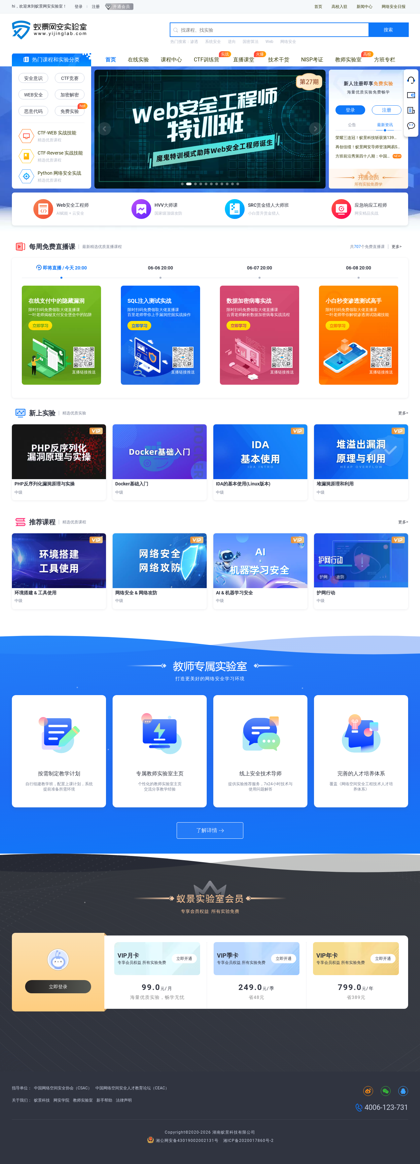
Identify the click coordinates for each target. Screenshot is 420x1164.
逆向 (232, 41)
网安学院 (61, 1100)
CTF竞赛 (70, 78)
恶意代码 (33, 111)
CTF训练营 (206, 59)
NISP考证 (312, 59)
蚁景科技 (42, 1100)
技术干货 (278, 59)
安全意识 (33, 78)
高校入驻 (339, 6)
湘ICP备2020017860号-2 (248, 1140)
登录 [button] (350, 110)
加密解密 (69, 94)
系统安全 (213, 41)
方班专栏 (384, 59)
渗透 (194, 41)
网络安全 (288, 41)
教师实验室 (348, 59)
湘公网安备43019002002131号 (183, 1140)
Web (269, 41)
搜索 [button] (388, 29)
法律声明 (124, 1100)
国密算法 (251, 41)
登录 (79, 6)
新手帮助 (104, 1100)
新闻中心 (364, 6)
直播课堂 (243, 59)
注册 (96, 6)
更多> (397, 246)
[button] (104, 128)
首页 (318, 6)
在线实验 (138, 59)
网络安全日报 (393, 6)
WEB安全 (33, 94)
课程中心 (171, 59)
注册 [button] (386, 110)
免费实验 (69, 111)
